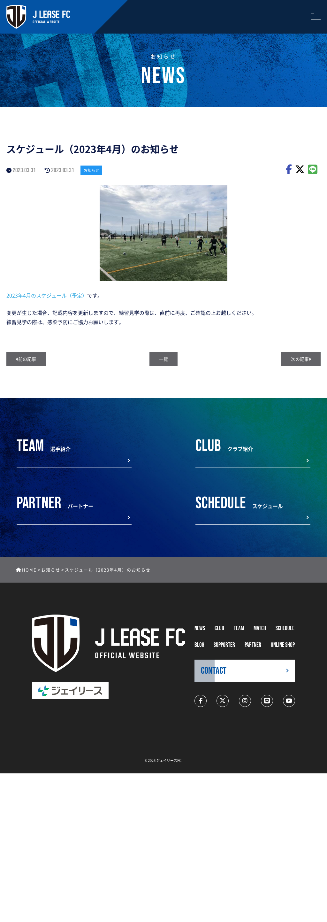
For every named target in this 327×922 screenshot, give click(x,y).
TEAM (239, 628)
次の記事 (301, 359)
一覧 (163, 359)
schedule (285, 628)
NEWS (199, 628)
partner (253, 645)
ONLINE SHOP (283, 645)
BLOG (199, 645)
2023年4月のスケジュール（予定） (46, 295)
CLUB (219, 628)
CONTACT (213, 671)
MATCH (260, 628)
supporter (224, 645)
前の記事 (26, 359)
